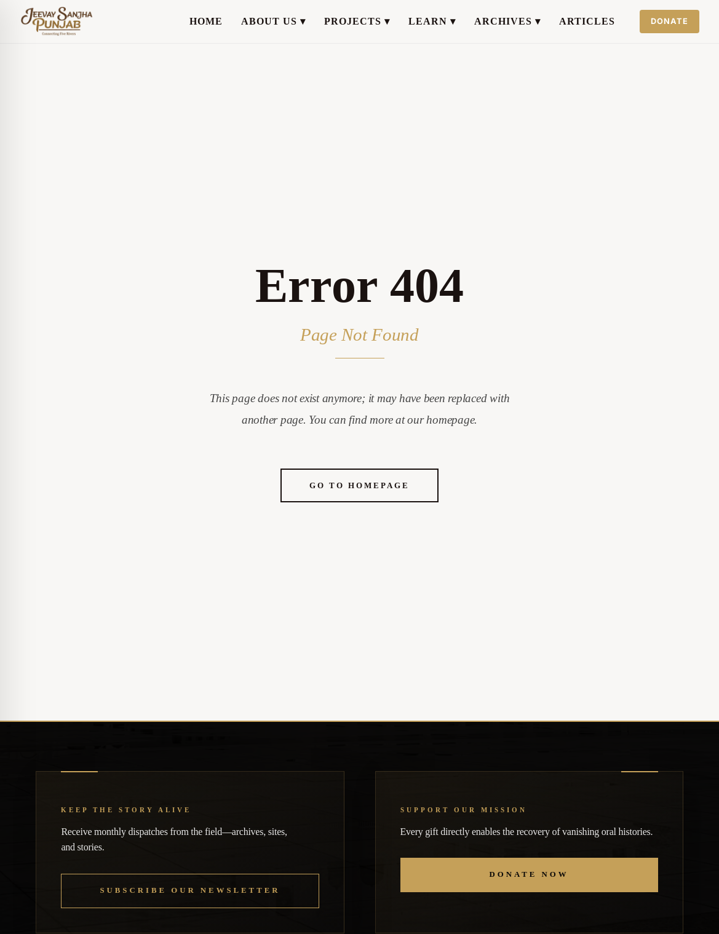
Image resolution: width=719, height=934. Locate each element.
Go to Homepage (359, 485)
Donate (669, 21)
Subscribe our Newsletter (190, 890)
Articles (587, 21)
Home (206, 21)
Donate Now (529, 874)
